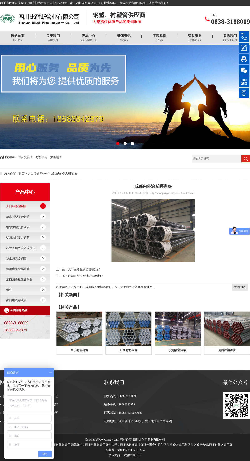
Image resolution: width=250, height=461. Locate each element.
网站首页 (17, 38)
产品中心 (88, 38)
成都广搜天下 (132, 455)
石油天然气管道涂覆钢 (20, 248)
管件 (9, 289)
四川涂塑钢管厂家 (61, 3)
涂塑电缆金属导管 (18, 269)
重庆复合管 (25, 157)
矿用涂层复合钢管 (18, 237)
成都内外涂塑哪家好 (64, 173)
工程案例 (159, 38)
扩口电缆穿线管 (16, 300)
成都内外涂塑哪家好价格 (101, 287)
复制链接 (125, 439)
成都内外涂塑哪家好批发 (136, 287)
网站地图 (51, 413)
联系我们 (230, 38)
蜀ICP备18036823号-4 (130, 450)
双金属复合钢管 (16, 258)
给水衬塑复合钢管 (18, 216)
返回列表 (240, 287)
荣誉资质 (194, 38)
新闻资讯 (124, 38)
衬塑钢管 (41, 157)
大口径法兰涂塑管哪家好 (84, 269)
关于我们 (53, 38)
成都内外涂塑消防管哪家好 (85, 276)
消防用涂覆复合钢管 (19, 279)
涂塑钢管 (56, 157)
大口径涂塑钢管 (38, 173)
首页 (22, 173)
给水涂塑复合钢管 (18, 227)
